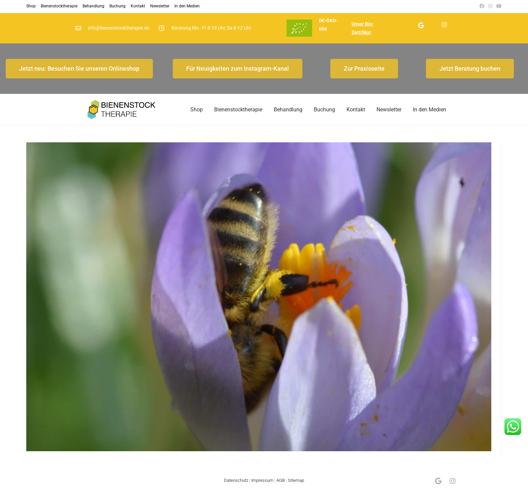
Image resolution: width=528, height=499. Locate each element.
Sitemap (296, 486)
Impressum (262, 486)
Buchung (117, 6)
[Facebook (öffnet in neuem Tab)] (481, 6)
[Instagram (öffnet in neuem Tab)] (490, 6)
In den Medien (187, 6)
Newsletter (159, 6)
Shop (31, 6)
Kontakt (138, 6)
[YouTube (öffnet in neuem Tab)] (498, 6)
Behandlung (93, 6)
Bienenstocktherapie (59, 6)
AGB (280, 486)
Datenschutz (236, 486)
